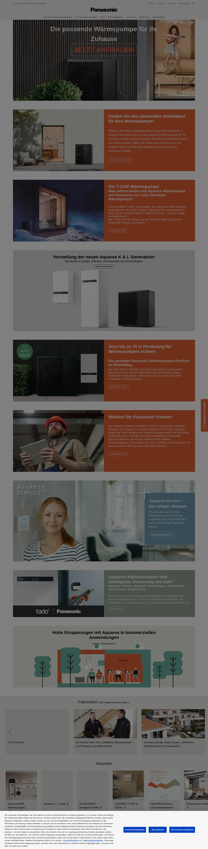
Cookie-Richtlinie (70, 840)
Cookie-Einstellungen (135, 830)
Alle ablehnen (158, 830)
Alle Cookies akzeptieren (182, 830)
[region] (104, 830)
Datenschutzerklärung (93, 840)
